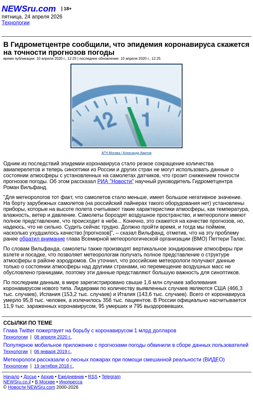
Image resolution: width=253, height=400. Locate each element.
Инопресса (71, 381)
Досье (30, 376)
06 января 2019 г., (53, 351)
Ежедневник (71, 376)
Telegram (111, 376)
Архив (47, 376)
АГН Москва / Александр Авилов (126, 153)
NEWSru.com (29, 9)
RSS (93, 376)
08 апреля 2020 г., (53, 337)
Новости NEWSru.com (31, 387)
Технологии (16, 22)
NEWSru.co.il (17, 381)
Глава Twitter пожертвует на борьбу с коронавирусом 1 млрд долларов (89, 330)
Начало (11, 376)
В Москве (45, 381)
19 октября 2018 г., (54, 366)
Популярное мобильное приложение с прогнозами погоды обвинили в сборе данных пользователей (125, 345)
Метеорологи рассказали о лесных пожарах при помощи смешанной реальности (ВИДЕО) (114, 359)
